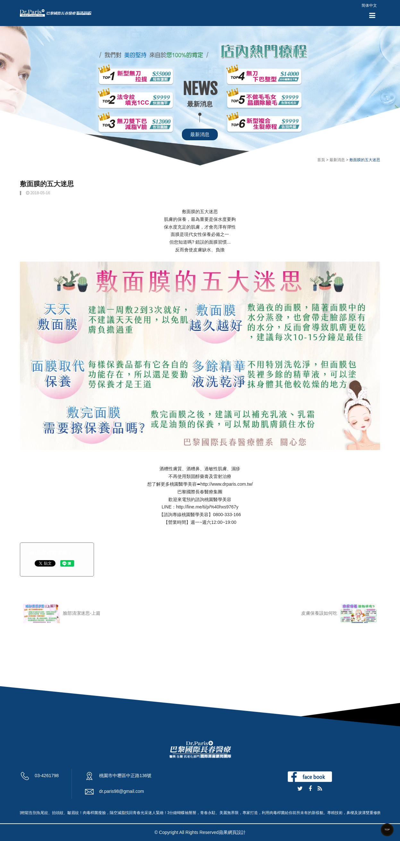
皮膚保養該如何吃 (339, 613)
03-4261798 (47, 775)
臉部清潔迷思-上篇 (61, 613)
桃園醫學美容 (183, 484)
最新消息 (199, 134)
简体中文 (369, 5)
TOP (387, 829)
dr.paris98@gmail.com (121, 791)
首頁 (321, 160)
